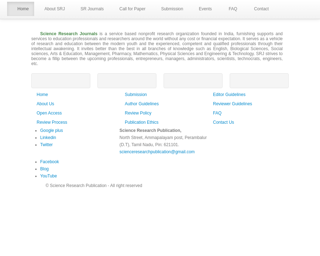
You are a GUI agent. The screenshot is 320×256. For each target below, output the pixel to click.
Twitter (46, 144)
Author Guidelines (142, 103)
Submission (169, 9)
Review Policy (138, 113)
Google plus (51, 130)
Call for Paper (129, 9)
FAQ (230, 9)
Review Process (52, 122)
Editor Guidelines (229, 94)
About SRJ (52, 9)
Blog (44, 168)
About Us (45, 103)
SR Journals (89, 9)
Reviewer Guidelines (232, 103)
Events (203, 9)
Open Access (49, 113)
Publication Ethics (142, 122)
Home (20, 9)
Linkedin (48, 137)
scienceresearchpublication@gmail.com (157, 151)
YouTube (48, 176)
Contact (258, 9)
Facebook (49, 161)
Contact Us (223, 122)
